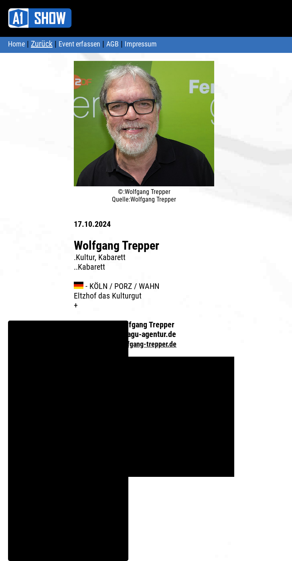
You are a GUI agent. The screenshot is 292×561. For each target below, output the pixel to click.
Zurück (42, 43)
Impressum (141, 44)
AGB (112, 44)
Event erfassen (79, 44)
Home (16, 44)
